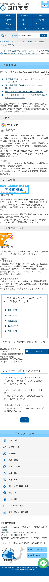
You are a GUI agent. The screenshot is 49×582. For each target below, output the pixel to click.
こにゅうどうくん (8, 45)
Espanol (8, 20)
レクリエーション (16, 506)
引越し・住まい (15, 467)
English (8, 15)
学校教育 (12, 453)
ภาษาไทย (41, 28)
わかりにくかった (18, 399)
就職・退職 (13, 460)
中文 (40, 15)
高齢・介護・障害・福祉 (18, 486)
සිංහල (25, 28)
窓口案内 (20, 42)
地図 (5, 530)
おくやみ (12, 493)
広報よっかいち (36, 51)
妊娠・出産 (13, 440)
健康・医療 (13, 480)
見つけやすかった (15, 381)
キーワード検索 (9, 34)
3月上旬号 (12, 321)
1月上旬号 (12, 310)
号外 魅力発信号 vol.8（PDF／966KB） (24, 92)
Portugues (24, 15)
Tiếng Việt (40, 20)
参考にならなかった (13, 411)
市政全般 (16, 51)
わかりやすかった (15, 396)
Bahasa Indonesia (41, 24)
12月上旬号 (13, 326)
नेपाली (24, 24)
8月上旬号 (12, 331)
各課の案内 (35, 555)
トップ (7, 51)
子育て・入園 (14, 447)
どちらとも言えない (32, 408)
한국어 (24, 20)
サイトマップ (36, 550)
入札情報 (28, 42)
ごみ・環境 (13, 499)
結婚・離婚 (13, 473)
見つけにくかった (18, 384)
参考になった (13, 408)
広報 (24, 51)
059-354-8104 (18, 532)
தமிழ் (8, 28)
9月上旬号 (12, 315)
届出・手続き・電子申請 (18, 512)
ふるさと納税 (38, 42)
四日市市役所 (14, 7)
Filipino (8, 24)
